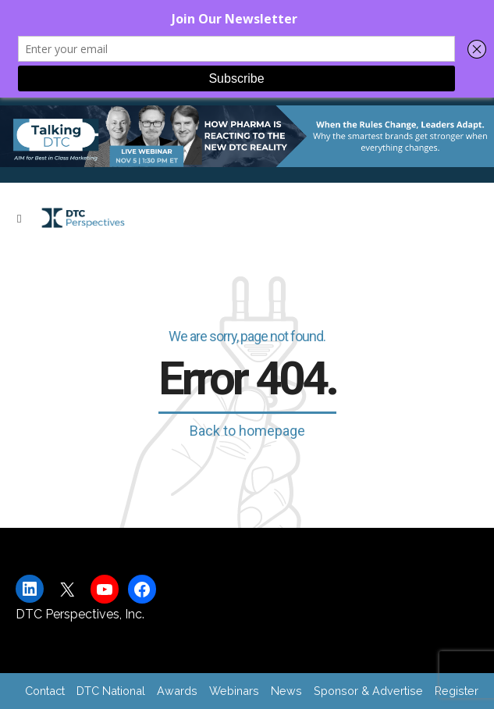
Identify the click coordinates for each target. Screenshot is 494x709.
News (286, 690)
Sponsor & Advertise (368, 690)
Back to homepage (247, 430)
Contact (45, 690)
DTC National (110, 690)
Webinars (234, 690)
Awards (177, 690)
